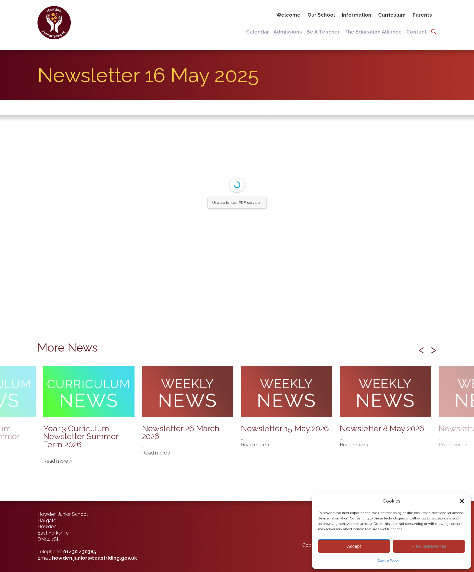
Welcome (288, 15)
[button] (462, 501)
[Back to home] (53, 22)
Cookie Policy (388, 560)
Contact (416, 32)
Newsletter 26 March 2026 (187, 414)
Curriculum (392, 15)
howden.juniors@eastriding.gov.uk (94, 558)
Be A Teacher (323, 32)
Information (356, 15)
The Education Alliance (373, 32)
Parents (422, 15)
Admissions (288, 32)
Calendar (257, 32)
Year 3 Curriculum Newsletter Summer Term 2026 (89, 418)
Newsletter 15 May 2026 (286, 410)
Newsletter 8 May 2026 (385, 410)
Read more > (453, 445)
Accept (354, 546)
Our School (321, 15)
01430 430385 (79, 551)
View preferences (428, 546)
